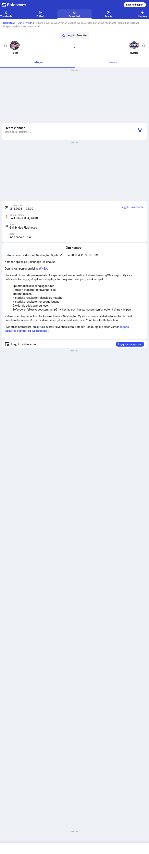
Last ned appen (134, 4)
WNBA (28, 23)
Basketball (9, 23)
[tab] (37, 62)
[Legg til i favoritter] (74, 35)
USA (20, 23)
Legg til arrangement (130, 344)
